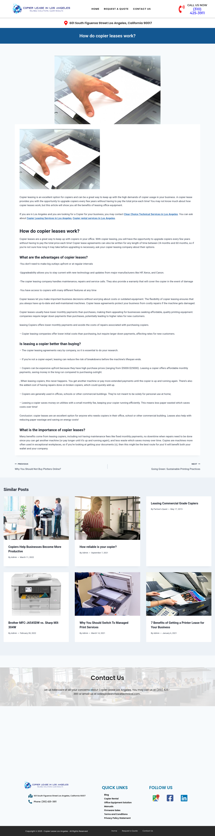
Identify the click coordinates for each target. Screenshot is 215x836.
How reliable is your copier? (98, 547)
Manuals (108, 806)
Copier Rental (111, 798)
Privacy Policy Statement (117, 818)
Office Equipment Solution (118, 802)
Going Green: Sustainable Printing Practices (155, 466)
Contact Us (142, 9)
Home (95, 9)
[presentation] (36, 518)
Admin (14, 557)
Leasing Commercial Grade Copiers (174, 503)
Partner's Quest (160, 509)
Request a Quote (116, 9)
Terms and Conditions (116, 814)
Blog (106, 794)
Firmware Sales (112, 810)
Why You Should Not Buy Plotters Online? (60, 466)
